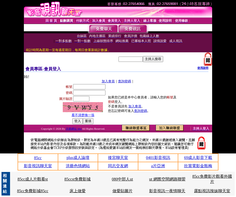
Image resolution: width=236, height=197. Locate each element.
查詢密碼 (124, 81)
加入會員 (108, 81)
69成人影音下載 (198, 157)
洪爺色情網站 (78, 166)
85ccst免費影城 (77, 179)
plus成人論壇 (78, 157)
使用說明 (202, 67)
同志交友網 (118, 166)
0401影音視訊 (158, 157)
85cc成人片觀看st (33, 179)
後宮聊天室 (118, 157)
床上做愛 (78, 191)
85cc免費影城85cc (32, 191)
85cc (38, 158)
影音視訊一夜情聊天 (167, 191)
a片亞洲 (158, 166)
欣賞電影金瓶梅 (198, 166)
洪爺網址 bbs (74, 128)
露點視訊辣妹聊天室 (212, 191)
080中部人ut (122, 179)
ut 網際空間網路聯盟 (167, 179)
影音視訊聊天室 (38, 166)
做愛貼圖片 (122, 191)
